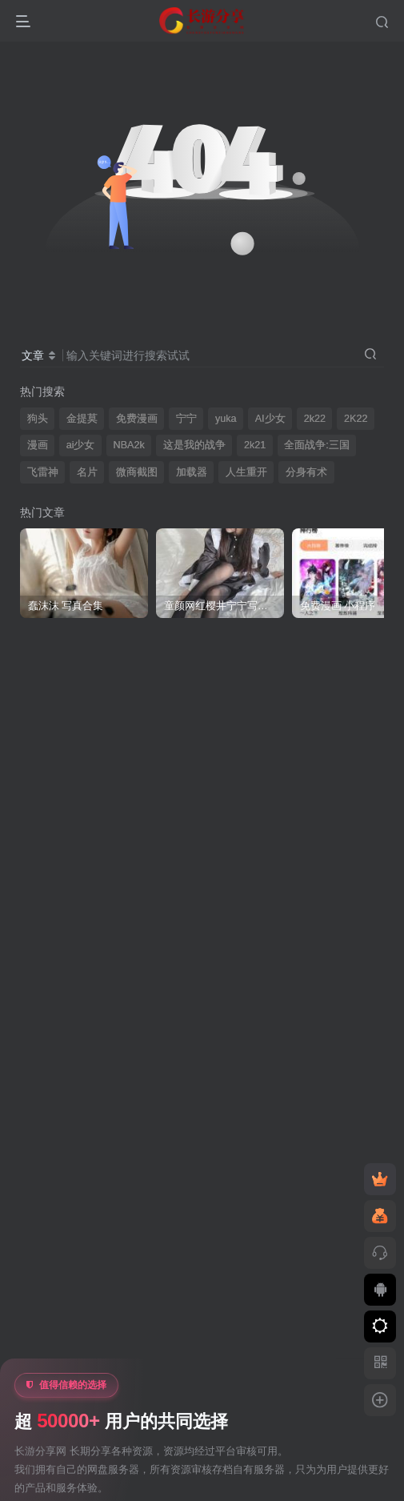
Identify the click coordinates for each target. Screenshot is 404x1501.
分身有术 (306, 472)
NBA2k (129, 445)
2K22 (355, 418)
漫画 (37, 445)
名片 (87, 472)
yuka (226, 418)
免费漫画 (137, 418)
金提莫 (82, 418)
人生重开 (246, 472)
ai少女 (80, 445)
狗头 (37, 418)
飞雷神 (42, 472)
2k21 (255, 445)
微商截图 (137, 472)
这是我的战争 (194, 445)
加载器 (191, 472)
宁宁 (186, 418)
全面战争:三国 (317, 445)
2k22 (315, 418)
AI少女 (270, 418)
